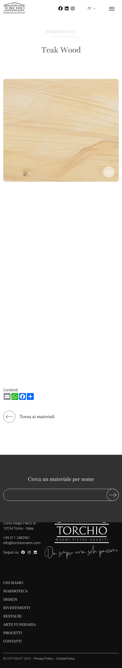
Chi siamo (13, 583)
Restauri (12, 616)
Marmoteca (15, 591)
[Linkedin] (67, 8)
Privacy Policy (43, 658)
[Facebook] (60, 8)
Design (10, 599)
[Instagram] (73, 8)
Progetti (12, 633)
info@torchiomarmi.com (21, 543)
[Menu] (111, 12)
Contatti (12, 641)
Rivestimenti (16, 608)
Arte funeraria (19, 624)
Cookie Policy (65, 658)
